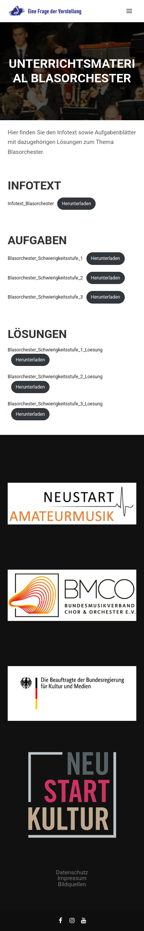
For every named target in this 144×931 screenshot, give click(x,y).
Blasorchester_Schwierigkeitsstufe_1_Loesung (55, 350)
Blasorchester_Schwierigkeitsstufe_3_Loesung (55, 404)
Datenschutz (72, 872)
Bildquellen (72, 884)
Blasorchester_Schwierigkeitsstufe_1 (45, 258)
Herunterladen (76, 203)
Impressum (72, 878)
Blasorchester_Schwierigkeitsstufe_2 (45, 278)
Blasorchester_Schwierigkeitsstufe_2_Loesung (55, 376)
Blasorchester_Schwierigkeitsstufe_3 (45, 297)
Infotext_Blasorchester (31, 203)
